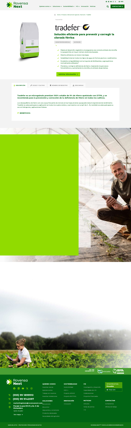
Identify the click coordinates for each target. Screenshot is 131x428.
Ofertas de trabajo (111, 407)
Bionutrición (46, 404)
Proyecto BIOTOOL (70, 396)
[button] (108, 6)
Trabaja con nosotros (49, 393)
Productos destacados (49, 413)
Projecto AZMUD (69, 393)
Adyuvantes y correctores (50, 410)
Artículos (86, 404)
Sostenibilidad (70, 384)
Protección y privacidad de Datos (30, 425)
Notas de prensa (89, 407)
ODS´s (66, 390)
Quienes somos (49, 384)
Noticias (87, 400)
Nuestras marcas (47, 387)
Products (64, 14)
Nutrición (82, 14)
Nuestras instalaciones (49, 396)
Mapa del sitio (12, 425)
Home (58, 14)
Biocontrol (45, 407)
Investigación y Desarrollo (92, 387)
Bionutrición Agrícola (73, 14)
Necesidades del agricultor (51, 416)
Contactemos (109, 404)
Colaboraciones (89, 393)
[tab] (19, 85)
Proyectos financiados (91, 396)
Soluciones (47, 401)
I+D (85, 384)
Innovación (69, 401)
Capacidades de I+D (90, 390)
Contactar (110, 400)
